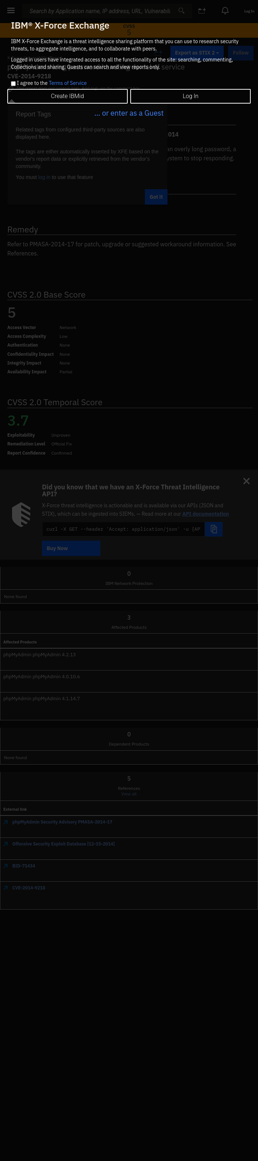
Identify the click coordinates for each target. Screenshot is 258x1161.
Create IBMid (67, 96)
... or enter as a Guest (128, 113)
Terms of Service (68, 83)
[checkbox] (13, 83)
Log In (191, 96)
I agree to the (51, 83)
